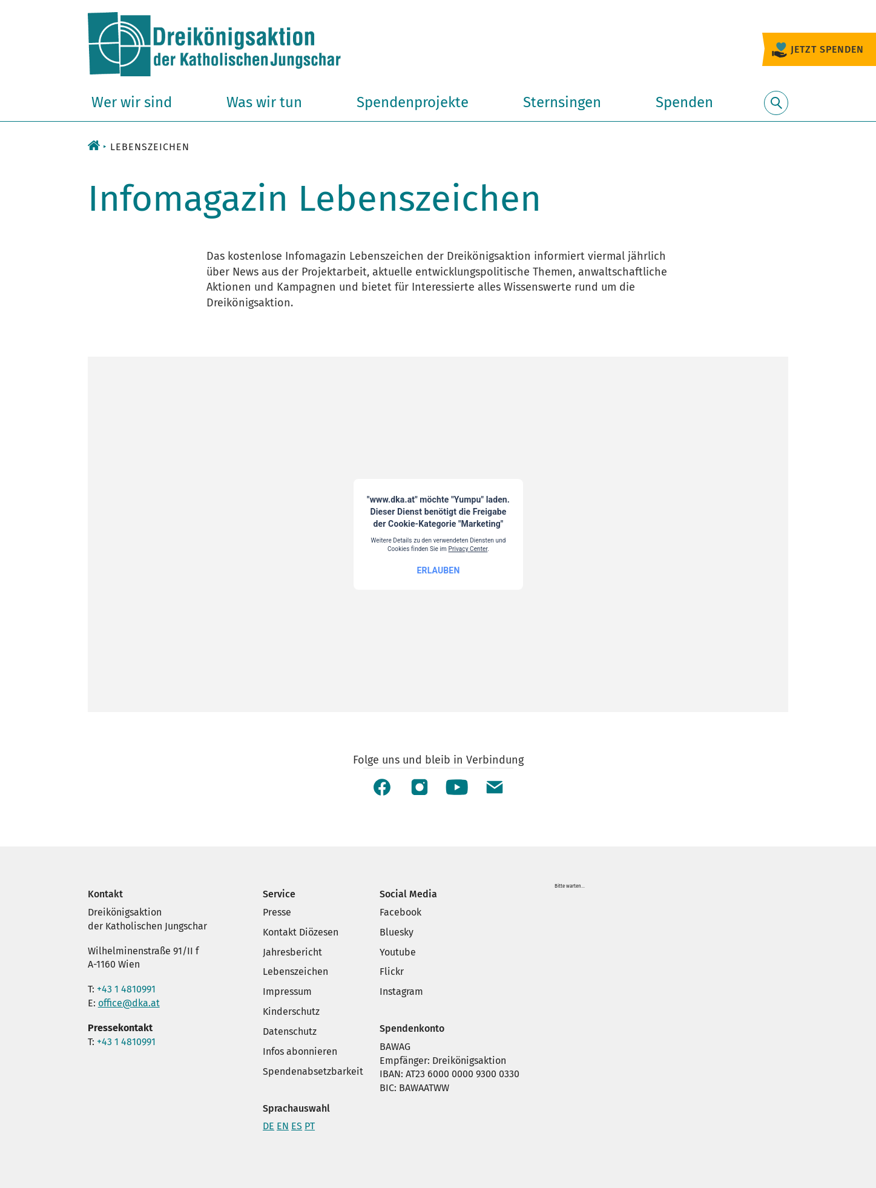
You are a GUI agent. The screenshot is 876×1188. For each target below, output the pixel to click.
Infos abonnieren (300, 1051)
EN (283, 1126)
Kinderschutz (291, 1011)
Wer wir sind (131, 102)
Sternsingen (562, 102)
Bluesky (396, 932)
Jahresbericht (292, 952)
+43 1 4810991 (126, 989)
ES (296, 1126)
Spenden (684, 102)
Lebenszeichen (295, 971)
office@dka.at (129, 1003)
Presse (277, 912)
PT (310, 1126)
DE (268, 1126)
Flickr (392, 971)
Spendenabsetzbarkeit (313, 1071)
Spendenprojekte (413, 102)
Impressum (287, 991)
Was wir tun (264, 102)
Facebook (400, 912)
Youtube (398, 952)
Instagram (401, 991)
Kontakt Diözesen (300, 932)
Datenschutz (290, 1031)
